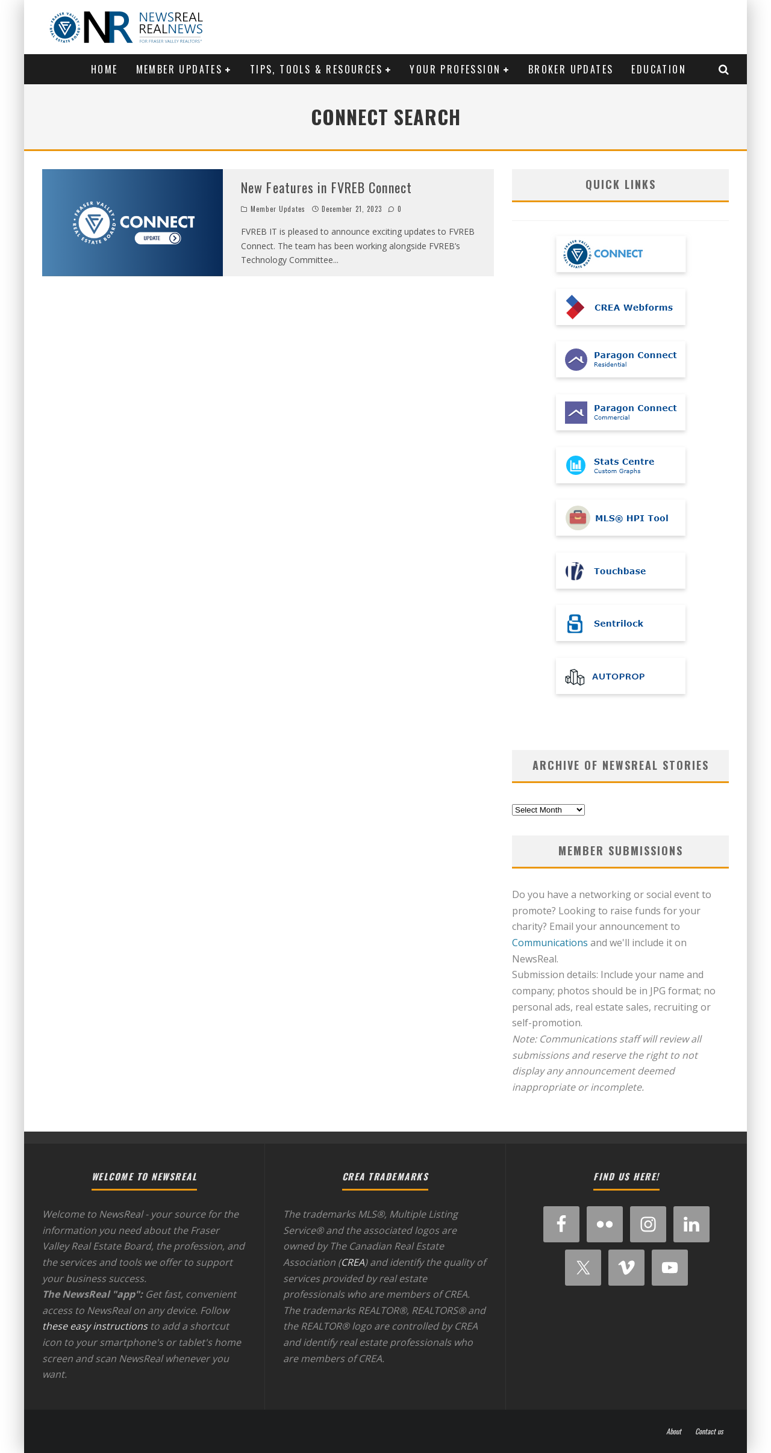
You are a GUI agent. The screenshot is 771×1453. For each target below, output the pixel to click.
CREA (352, 1262)
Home (104, 69)
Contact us (709, 1431)
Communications (550, 942)
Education (658, 69)
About (673, 1431)
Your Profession (455, 69)
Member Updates (179, 69)
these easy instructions (95, 1326)
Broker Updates (571, 69)
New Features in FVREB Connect (326, 187)
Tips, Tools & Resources (316, 69)
